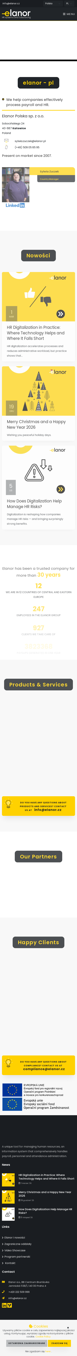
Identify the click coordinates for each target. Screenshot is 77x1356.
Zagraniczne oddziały (17, 1244)
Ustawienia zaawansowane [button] (26, 1343)
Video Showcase (13, 1250)
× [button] (68, 1327)
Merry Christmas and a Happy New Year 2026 (45, 1194)
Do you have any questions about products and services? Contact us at (43, 806)
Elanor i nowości (13, 1237)
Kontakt (8, 1263)
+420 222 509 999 (19, 1292)
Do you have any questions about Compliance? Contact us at (43, 1065)
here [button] (48, 1351)
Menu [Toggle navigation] (69, 14)
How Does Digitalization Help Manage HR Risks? (34, 514)
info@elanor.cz (11, 3)
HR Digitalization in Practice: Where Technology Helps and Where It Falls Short (36, 343)
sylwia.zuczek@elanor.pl (30, 146)
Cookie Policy (43, 1336)
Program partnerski (16, 1257)
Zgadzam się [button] (59, 1343)
